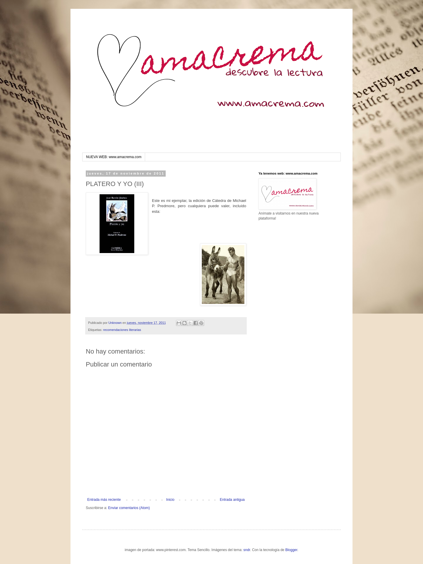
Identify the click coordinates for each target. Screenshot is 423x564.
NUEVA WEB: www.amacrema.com (113, 157)
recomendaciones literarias (122, 330)
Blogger (291, 550)
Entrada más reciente (104, 500)
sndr (247, 550)
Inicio (170, 500)
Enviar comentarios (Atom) (129, 508)
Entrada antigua (232, 500)
